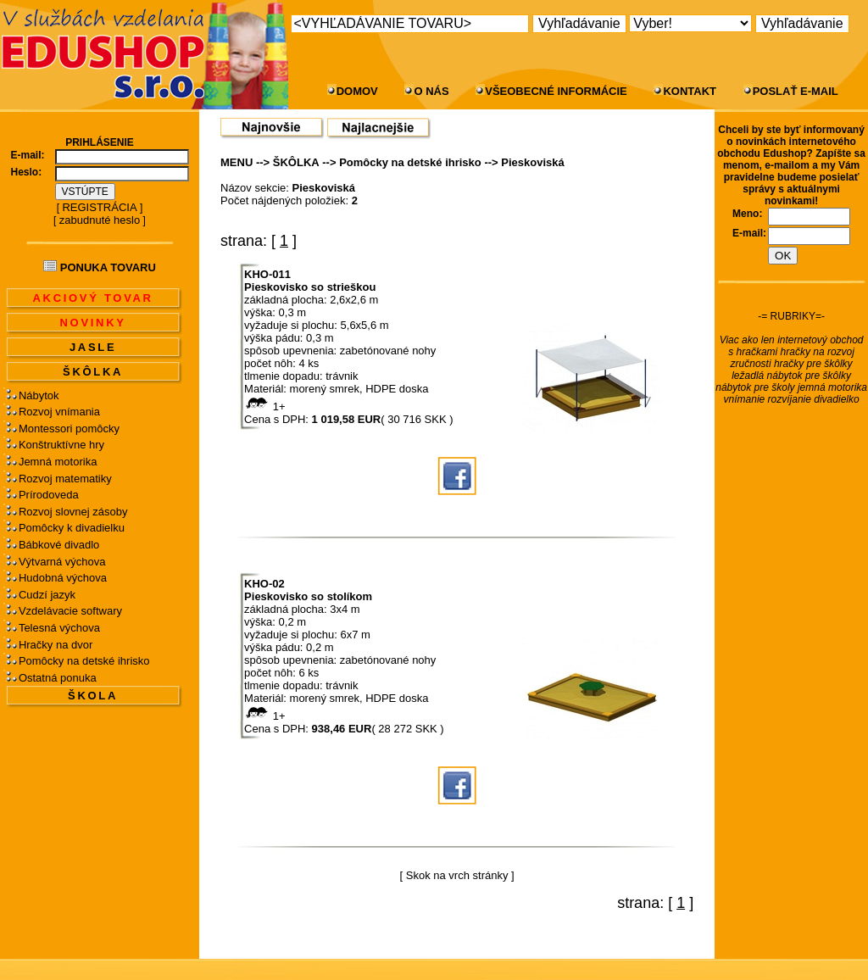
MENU (236, 162)
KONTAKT (689, 91)
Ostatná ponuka (58, 677)
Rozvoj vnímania (59, 411)
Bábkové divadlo (59, 544)
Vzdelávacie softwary (70, 610)
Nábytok (39, 395)
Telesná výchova (59, 627)
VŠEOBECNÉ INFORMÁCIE (556, 91)
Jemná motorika (58, 461)
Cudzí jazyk (47, 594)
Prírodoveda (49, 494)
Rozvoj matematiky (65, 478)
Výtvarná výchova (62, 561)
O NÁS (431, 91)
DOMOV (357, 91)
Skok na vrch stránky (457, 875)
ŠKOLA (93, 695)
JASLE (93, 347)
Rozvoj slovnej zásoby (73, 511)
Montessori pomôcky (69, 428)
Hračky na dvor (55, 644)
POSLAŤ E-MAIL (795, 91)
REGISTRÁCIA (99, 207)
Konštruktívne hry (61, 444)
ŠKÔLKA (93, 371)
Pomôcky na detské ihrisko (84, 660)
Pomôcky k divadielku (72, 527)
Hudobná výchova (63, 577)
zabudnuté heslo (99, 220)
